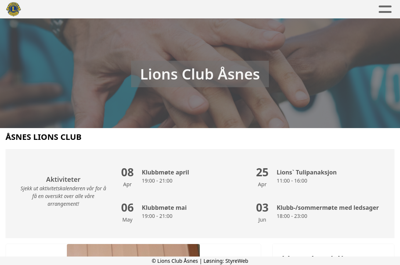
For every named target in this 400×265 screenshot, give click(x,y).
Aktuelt (116, 9)
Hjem (86, 9)
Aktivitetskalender (170, 9)
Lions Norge (318, 9)
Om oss (227, 9)
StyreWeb (236, 260)
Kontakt (270, 9)
